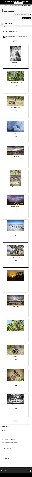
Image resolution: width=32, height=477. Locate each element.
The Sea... (15, 232)
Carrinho (9, 5)
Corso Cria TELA (15, 356)
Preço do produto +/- (11, 36)
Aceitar (16, 2)
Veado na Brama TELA (16, 107)
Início (2, 26)
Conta (6, 5)
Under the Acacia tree (15, 257)
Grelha (4, 37)
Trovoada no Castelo (15, 206)
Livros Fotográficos (6, 432)
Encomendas (14, 5)
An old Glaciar (16, 306)
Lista (6, 37)
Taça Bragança (15, 404)
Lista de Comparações (27, 5)
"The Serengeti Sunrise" (16, 281)
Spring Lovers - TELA (15, 331)
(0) (29, 18)
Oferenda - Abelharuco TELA (15, 82)
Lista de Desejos (19, 5)
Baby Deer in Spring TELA (15, 381)
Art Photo (4, 430)
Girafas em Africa (15, 186)
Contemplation (16, 156)
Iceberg (15, 133)
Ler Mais (20, 2)
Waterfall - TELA (15, 62)
